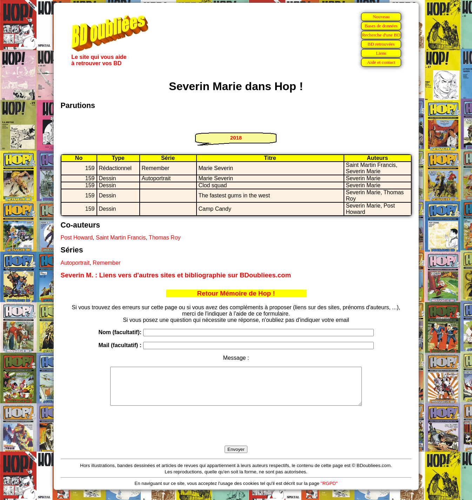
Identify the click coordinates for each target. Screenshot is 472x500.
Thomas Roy (165, 238)
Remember (106, 263)
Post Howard (77, 238)
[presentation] (236, 433)
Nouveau (381, 16)
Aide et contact (381, 62)
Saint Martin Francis (121, 238)
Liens (381, 53)
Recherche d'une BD (381, 35)
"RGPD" (329, 490)
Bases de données (381, 25)
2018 (236, 138)
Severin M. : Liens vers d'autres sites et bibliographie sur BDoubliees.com (176, 275)
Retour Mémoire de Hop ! (236, 293)
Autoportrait (75, 263)
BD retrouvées (380, 44)
